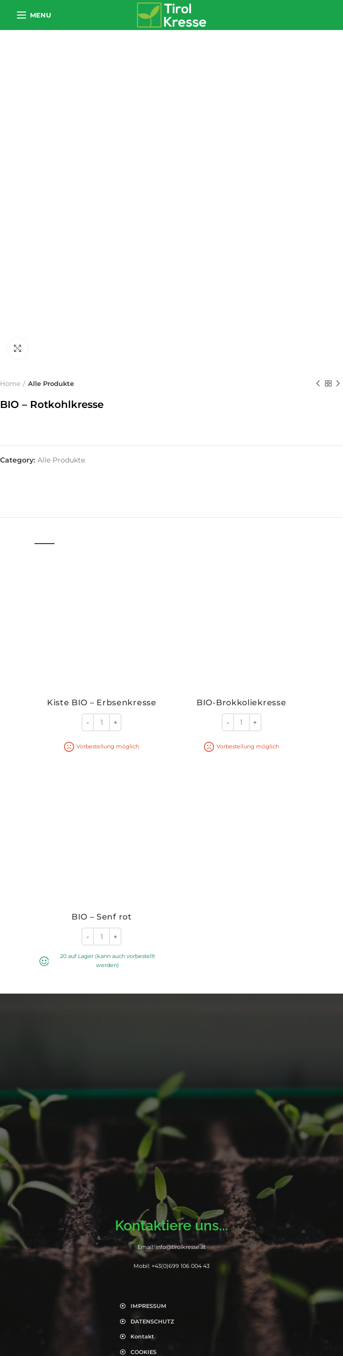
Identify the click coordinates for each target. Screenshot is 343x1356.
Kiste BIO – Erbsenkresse (101, 702)
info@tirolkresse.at (181, 1246)
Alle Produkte (51, 383)
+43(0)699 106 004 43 (181, 1265)
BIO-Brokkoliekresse (241, 702)
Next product (338, 383)
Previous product (318, 383)
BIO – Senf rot (102, 917)
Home (10, 383)
